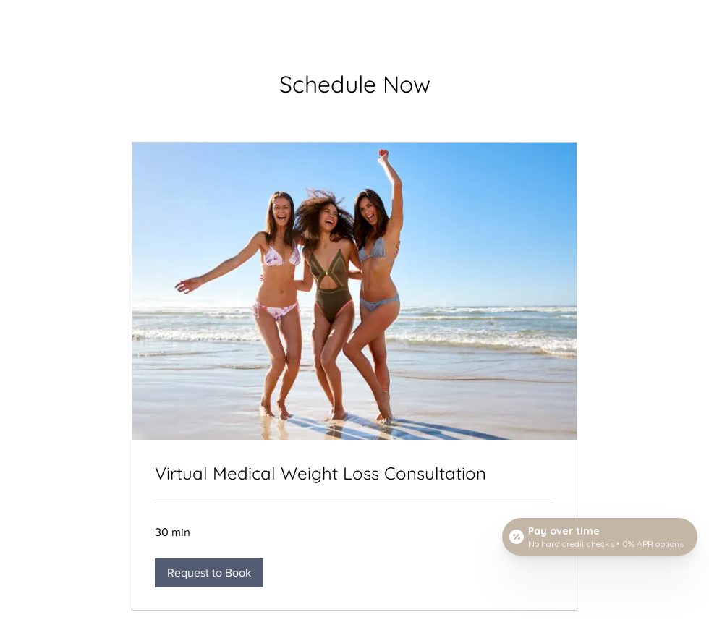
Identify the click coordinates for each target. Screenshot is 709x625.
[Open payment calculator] (599, 537)
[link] (354, 473)
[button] (209, 572)
